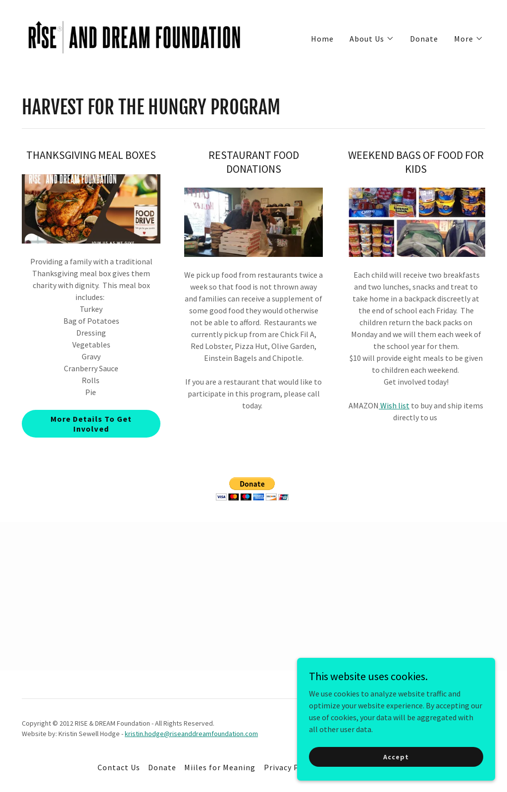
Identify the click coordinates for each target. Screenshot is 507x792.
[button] (372, 39)
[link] (135, 36)
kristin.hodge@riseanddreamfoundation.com (191, 733)
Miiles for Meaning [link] (219, 767)
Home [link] (322, 39)
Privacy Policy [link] (290, 767)
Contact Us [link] (119, 767)
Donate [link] (424, 39)
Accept (395, 756)
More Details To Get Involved (91, 424)
